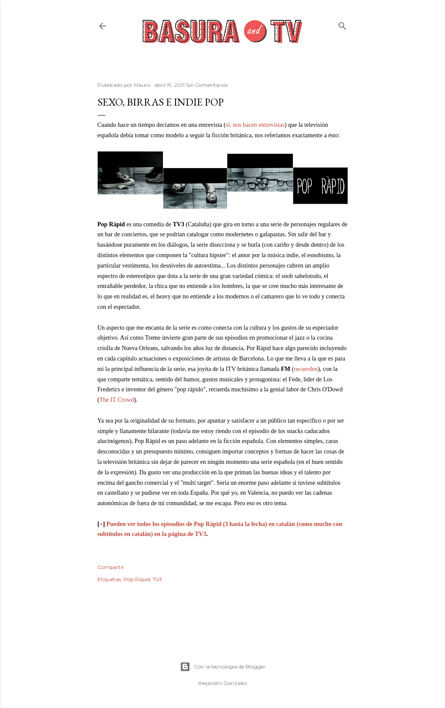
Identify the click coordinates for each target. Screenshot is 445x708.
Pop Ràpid (136, 579)
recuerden (306, 369)
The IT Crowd (117, 400)
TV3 (157, 579)
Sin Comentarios (207, 85)
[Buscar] (342, 24)
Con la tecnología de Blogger (223, 667)
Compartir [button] (110, 567)
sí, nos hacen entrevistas (255, 125)
